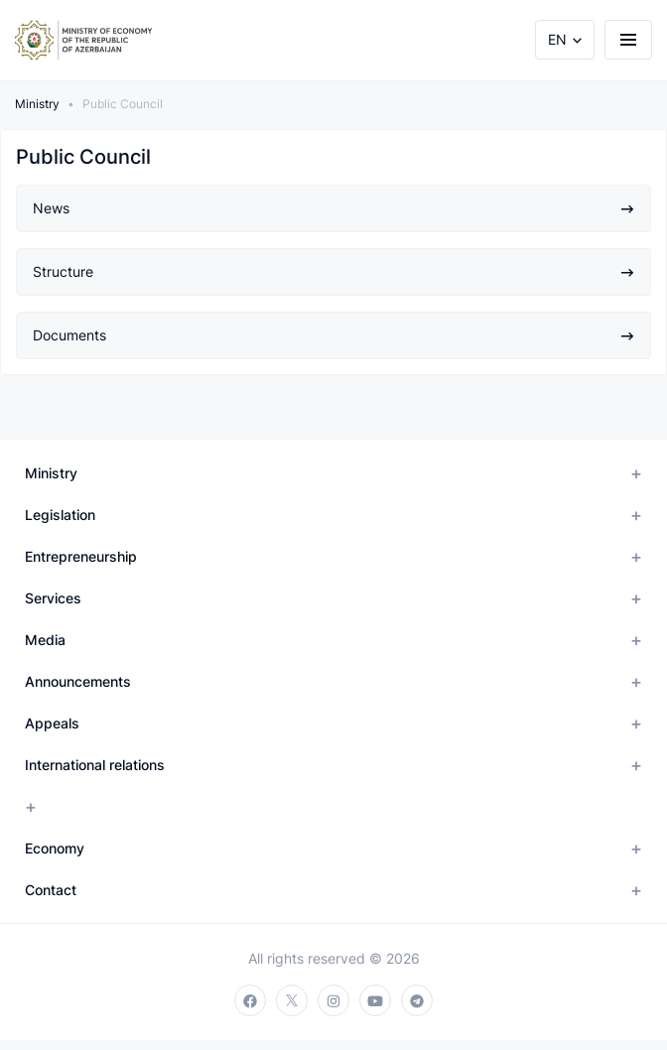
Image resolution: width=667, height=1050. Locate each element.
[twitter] (292, 1000)
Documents (333, 335)
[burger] (628, 40)
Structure (333, 271)
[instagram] (333, 1000)
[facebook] (250, 1000)
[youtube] (375, 1000)
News (333, 207)
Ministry (37, 103)
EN (557, 39)
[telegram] (417, 1000)
